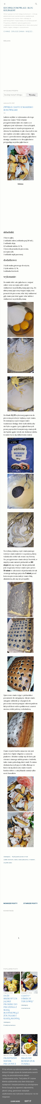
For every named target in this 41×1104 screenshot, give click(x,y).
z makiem (31, 859)
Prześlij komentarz (9, 1025)
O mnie (6, 31)
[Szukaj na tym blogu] (14, 95)
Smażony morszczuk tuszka (28, 1061)
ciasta (16, 859)
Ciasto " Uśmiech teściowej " (27, 998)
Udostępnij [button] (6, 856)
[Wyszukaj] (36, 3)
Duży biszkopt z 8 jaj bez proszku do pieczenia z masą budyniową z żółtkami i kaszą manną (11, 1007)
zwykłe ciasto (7, 862)
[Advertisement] (20, 63)
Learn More (15, 1101)
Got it (28, 1101)
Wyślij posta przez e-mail (20, 856)
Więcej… (29, 31)
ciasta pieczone (23, 859)
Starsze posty (30, 903)
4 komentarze (25, 1008)
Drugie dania (17, 31)
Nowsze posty (10, 903)
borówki (10, 859)
